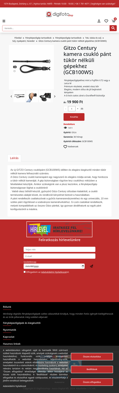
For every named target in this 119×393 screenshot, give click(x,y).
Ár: (65, 102)
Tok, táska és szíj (93, 37)
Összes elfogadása (92, 382)
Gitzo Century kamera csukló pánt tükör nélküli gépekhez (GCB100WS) (73, 41)
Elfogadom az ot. (47, 271)
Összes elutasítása (92, 356)
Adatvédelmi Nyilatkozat (54, 271)
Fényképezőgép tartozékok (38, 37)
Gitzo (74, 132)
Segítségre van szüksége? (103, 3)
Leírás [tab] (14, 158)
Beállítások (92, 369)
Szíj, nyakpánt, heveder (23, 41)
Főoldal (18, 37)
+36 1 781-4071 (82, 3)
